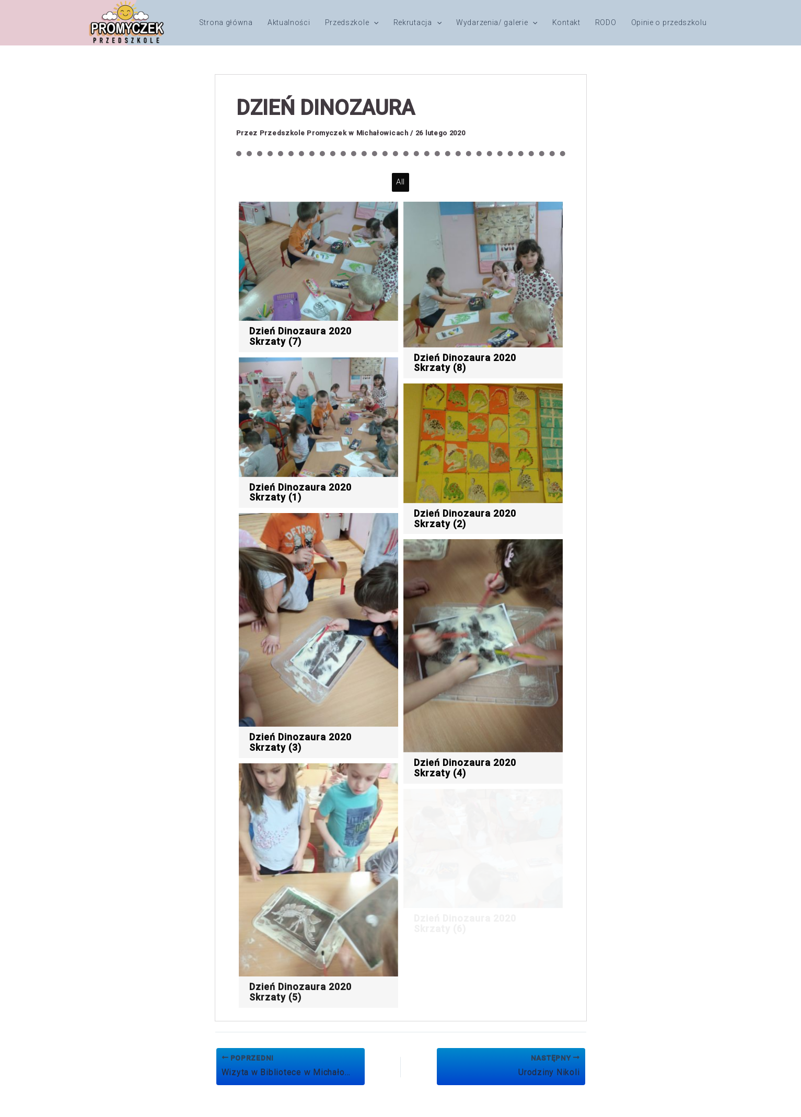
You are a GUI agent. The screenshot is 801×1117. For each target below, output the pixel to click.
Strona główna (226, 22)
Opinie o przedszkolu (669, 22)
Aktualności (289, 22)
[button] (373, 22)
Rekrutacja (417, 22)
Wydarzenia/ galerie (497, 22)
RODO (606, 22)
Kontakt (566, 22)
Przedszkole (352, 22)
